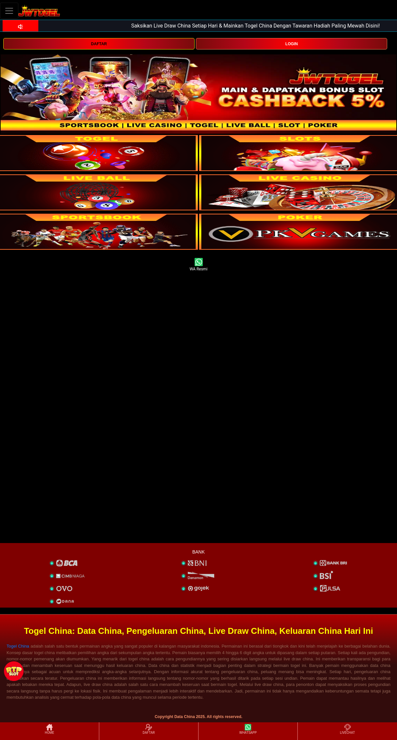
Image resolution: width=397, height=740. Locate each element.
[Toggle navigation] (9, 11)
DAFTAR (99, 44)
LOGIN (291, 44)
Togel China (18, 646)
